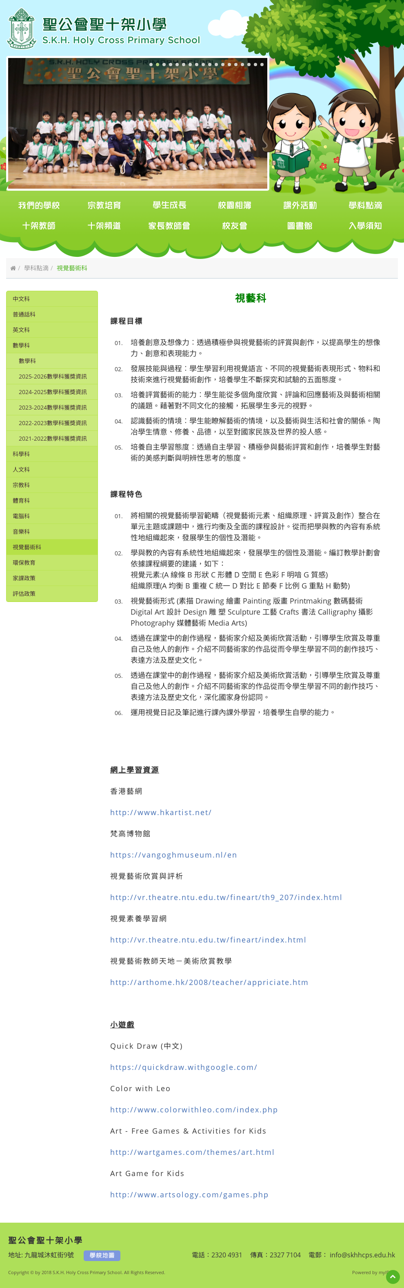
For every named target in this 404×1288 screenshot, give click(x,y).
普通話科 (24, 314)
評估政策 (24, 593)
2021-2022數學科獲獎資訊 (53, 438)
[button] (151, 64)
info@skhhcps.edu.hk (361, 1254)
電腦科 (21, 516)
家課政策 (24, 578)
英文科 (21, 330)
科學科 (21, 454)
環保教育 (24, 562)
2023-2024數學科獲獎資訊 (53, 407)
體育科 (21, 500)
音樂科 (21, 531)
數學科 (21, 345)
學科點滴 (36, 268)
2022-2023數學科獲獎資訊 (53, 423)
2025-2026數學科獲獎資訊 (53, 376)
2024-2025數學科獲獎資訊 (53, 392)
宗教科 (21, 485)
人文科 (21, 469)
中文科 (21, 299)
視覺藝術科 (27, 547)
